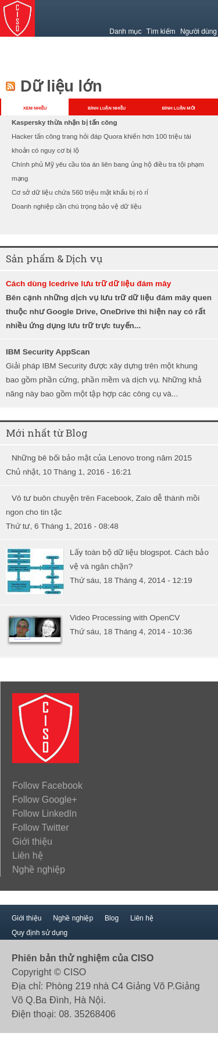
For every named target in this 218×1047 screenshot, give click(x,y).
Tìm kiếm (161, 31)
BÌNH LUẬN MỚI (178, 108)
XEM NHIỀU (35, 108)
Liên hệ (27, 855)
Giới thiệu (32, 841)
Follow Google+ (44, 799)
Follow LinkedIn (44, 813)
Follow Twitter (40, 827)
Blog (112, 918)
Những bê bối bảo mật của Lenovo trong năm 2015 (102, 458)
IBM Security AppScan (48, 351)
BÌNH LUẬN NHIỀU (107, 108)
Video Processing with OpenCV (125, 617)
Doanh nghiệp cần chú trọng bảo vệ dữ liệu (76, 206)
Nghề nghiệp (38, 869)
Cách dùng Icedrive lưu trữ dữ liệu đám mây (88, 283)
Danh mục (125, 31)
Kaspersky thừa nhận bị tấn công (64, 122)
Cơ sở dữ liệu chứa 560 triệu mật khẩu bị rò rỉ (80, 192)
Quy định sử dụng (39, 933)
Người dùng (198, 31)
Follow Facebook (47, 785)
